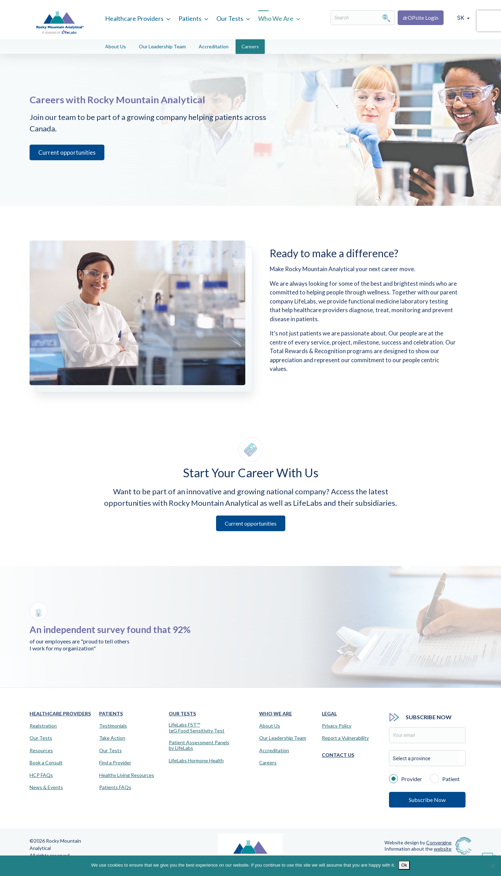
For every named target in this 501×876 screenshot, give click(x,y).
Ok (404, 865)
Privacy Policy (336, 726)
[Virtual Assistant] (489, 855)
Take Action (112, 738)
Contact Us (338, 755)
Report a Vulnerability (345, 738)
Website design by (418, 842)
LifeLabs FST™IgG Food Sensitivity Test (196, 727)
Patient (445, 778)
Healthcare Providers (134, 18)
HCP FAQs (41, 775)
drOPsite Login (420, 18)
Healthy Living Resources (126, 775)
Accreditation (214, 46)
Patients (189, 18)
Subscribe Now (427, 799)
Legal (329, 713)
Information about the (418, 849)
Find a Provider (115, 762)
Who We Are (275, 18)
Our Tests (229, 18)
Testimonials (113, 726)
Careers (250, 46)
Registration (43, 726)
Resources (41, 750)
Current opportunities (64, 167)
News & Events (46, 787)
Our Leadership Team (162, 46)
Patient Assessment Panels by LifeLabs (199, 745)
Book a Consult (46, 762)
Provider (405, 778)
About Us (115, 46)
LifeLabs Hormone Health (196, 760)
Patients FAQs (115, 787)
